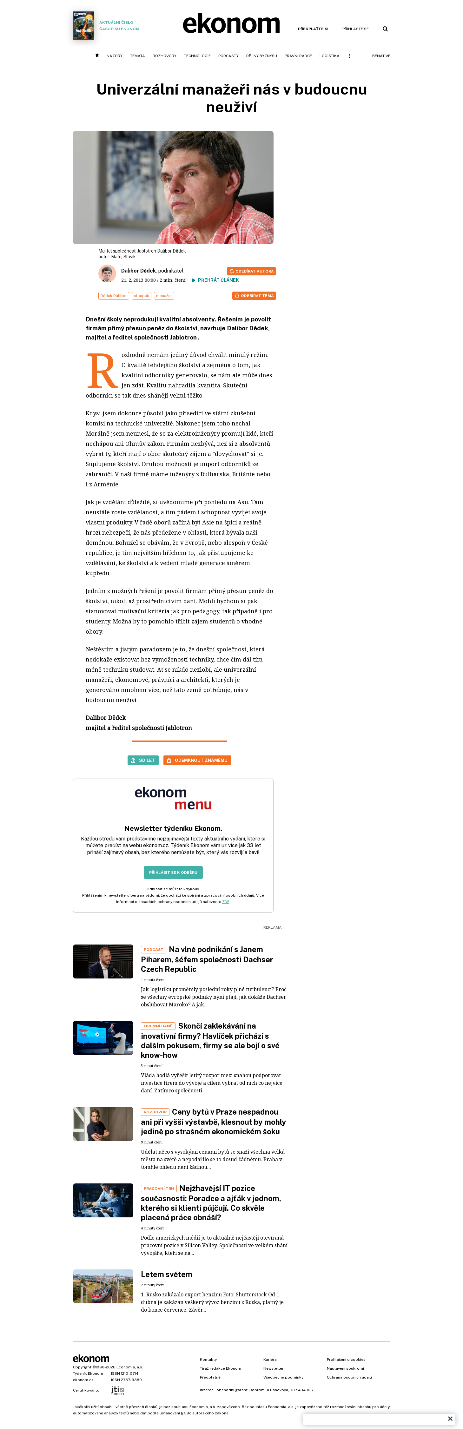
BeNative (381, 56)
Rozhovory (164, 56)
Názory (114, 56)
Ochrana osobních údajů (349, 1377)
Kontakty (208, 1359)
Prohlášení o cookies (346, 1359)
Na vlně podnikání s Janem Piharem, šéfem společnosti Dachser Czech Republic (207, 959)
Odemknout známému (201, 760)
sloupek (141, 295)
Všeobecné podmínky (283, 1377)
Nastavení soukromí (345, 1368)
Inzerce (207, 1390)
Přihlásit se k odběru (173, 872)
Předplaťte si (313, 29)
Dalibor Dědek (138, 271)
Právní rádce (298, 56)
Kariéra (270, 1359)
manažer (164, 295)
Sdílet (147, 760)
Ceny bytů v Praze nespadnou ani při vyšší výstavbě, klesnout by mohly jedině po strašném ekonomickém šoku (213, 1121)
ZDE (225, 901)
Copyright (82, 1367)
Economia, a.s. (129, 1367)
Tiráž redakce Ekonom (220, 1368)
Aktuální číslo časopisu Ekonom (106, 25)
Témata (137, 56)
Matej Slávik (123, 256)
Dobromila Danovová (268, 1390)
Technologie (197, 56)
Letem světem (166, 1274)
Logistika (330, 56)
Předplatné (210, 1377)
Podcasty (228, 56)
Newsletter (273, 1368)
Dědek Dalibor (114, 295)
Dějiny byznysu (261, 56)
